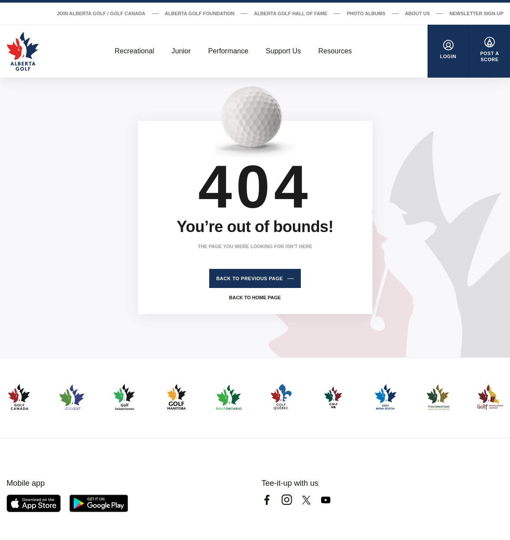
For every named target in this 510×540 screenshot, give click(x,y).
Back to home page (255, 297)
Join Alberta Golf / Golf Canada (101, 13)
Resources (335, 51)
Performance (228, 51)
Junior (181, 51)
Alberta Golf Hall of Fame (290, 13)
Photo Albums (366, 13)
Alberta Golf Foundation (200, 13)
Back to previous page (249, 278)
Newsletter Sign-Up (476, 13)
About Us (417, 13)
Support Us (283, 51)
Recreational (134, 51)
